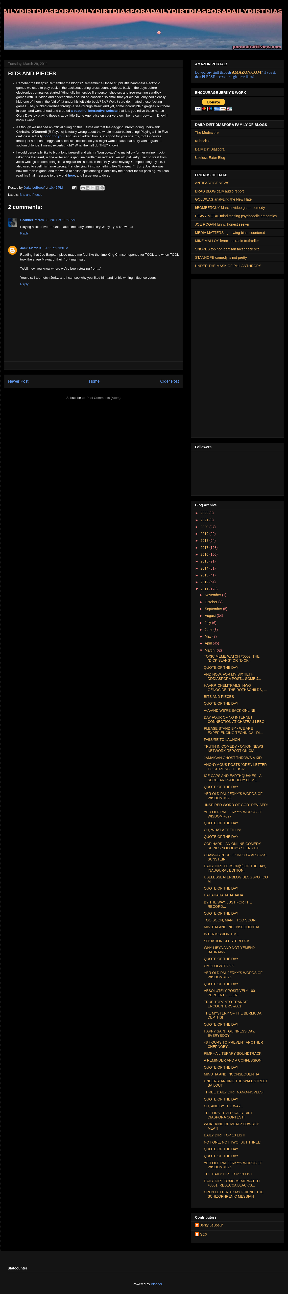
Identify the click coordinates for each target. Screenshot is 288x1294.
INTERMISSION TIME (221, 934)
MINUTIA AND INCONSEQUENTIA (231, 927)
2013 (205, 575)
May (208, 636)
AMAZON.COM (246, 72)
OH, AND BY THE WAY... (223, 1106)
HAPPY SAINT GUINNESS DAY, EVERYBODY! (229, 1033)
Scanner (26, 220)
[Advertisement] (212, 357)
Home (94, 381)
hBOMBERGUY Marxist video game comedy (230, 208)
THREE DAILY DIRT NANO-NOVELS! (233, 1092)
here (71, 175)
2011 (205, 589)
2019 (205, 534)
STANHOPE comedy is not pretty (221, 257)
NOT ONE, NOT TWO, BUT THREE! (232, 1142)
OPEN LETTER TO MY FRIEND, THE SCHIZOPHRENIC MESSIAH (233, 1194)
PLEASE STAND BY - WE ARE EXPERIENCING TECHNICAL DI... (233, 730)
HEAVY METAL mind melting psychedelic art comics (236, 216)
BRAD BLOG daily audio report (219, 191)
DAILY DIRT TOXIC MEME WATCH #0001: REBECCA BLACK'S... (232, 1183)
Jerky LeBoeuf (211, 1225)
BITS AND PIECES (219, 697)
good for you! (54, 136)
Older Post (169, 381)
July (208, 623)
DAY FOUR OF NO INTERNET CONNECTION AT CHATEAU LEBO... (235, 719)
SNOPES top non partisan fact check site (227, 249)
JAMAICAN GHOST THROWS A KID (233, 758)
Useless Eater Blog (210, 158)
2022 (205, 513)
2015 (205, 561)
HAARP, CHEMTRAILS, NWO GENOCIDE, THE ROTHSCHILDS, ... (235, 687)
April (209, 643)
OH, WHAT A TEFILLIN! (222, 830)
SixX (203, 1234)
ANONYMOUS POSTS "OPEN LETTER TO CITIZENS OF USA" (235, 767)
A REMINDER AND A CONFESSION (232, 1060)
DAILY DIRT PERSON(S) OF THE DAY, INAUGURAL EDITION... (235, 868)
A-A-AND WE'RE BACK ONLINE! (230, 710)
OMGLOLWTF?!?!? (219, 966)
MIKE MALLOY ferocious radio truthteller (227, 241)
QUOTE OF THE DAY (221, 667)
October (211, 602)
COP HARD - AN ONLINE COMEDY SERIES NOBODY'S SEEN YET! (232, 846)
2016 (205, 554)
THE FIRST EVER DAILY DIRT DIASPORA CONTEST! (228, 1115)
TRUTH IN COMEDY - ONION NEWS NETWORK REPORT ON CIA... (233, 748)
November (213, 595)
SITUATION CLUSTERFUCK (227, 941)
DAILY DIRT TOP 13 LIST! (224, 1135)
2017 (205, 548)
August (211, 616)
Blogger (156, 1284)
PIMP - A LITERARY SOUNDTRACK (232, 1053)
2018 (205, 540)
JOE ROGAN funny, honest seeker (222, 224)
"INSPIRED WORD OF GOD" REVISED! (236, 805)
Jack (24, 248)
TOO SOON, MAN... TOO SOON (230, 920)
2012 (205, 582)
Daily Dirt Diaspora (210, 149)
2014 (205, 568)
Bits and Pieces (31, 195)
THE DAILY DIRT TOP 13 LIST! (228, 1174)
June (209, 630)
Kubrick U (202, 141)
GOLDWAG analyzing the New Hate (223, 199)
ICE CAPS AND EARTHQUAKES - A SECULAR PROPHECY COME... (232, 778)
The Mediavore (207, 133)
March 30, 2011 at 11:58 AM (55, 220)
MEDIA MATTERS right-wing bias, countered (230, 233)
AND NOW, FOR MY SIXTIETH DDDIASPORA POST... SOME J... (232, 676)
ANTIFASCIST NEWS (212, 183)
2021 (205, 520)
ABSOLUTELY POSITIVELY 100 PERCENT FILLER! (229, 993)
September (214, 609)
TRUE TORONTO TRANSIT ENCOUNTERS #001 (226, 1004)
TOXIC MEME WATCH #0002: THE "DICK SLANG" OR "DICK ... (231, 658)
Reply (24, 233)
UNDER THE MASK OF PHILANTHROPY (228, 266)
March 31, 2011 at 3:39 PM (48, 248)
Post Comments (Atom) (103, 398)
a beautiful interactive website (94, 111)
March (210, 650)
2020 (205, 527)
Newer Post (18, 381)
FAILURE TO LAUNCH (222, 740)
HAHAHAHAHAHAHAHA (223, 895)
